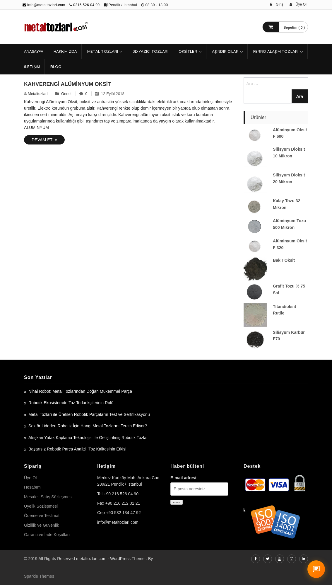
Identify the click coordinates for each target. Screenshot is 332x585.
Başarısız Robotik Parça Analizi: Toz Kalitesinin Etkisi (77, 449)
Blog (55, 66)
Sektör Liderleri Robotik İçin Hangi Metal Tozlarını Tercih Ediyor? (87, 426)
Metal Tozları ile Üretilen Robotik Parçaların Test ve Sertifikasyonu (89, 414)
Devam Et (44, 139)
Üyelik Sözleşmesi (41, 506)
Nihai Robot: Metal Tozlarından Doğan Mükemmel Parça (80, 391)
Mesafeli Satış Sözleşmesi (48, 496)
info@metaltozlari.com (44, 5)
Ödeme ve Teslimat (41, 515)
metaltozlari (38, 93)
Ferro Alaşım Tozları (276, 51)
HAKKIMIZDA (65, 51)
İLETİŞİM (32, 66)
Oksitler (188, 51)
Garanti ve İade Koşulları (47, 534)
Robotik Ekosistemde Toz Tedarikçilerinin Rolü (70, 402)
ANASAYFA (33, 51)
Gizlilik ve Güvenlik (41, 525)
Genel (66, 93)
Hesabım (32, 487)
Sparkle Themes (39, 576)
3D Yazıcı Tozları (150, 51)
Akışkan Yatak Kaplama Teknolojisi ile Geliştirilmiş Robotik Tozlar (88, 437)
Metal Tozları (102, 51)
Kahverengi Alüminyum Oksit (67, 84)
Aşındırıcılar (225, 51)
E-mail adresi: (184, 477)
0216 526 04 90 (86, 5)
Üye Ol (30, 477)
